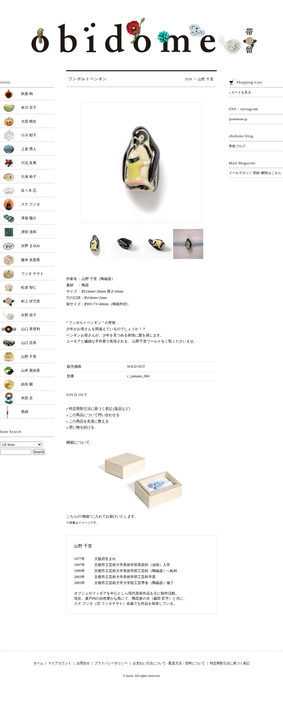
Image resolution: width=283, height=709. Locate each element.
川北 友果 (28, 163)
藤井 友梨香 (30, 260)
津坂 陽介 (28, 218)
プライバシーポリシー (111, 663)
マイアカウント (59, 663)
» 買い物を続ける (80, 427)
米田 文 (27, 398)
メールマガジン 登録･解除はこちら (255, 173)
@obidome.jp (238, 119)
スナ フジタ (30, 204)
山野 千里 (206, 79)
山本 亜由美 (30, 370)
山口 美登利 (30, 329)
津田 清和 (28, 232)
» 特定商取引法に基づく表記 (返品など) (98, 408)
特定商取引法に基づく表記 (230, 663)
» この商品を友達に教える (87, 421)
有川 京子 (28, 107)
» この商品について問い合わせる (93, 415)
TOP (188, 79)
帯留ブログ (237, 146)
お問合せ (83, 663)
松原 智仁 (28, 287)
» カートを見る (240, 92)
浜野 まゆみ (30, 246)
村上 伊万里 (30, 301)
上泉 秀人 (28, 149)
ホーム (38, 663)
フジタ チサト (32, 274)
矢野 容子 (28, 315)
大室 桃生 (28, 121)
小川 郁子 (28, 135)
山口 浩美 (28, 343)
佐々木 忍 (28, 190)
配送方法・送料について (187, 663)
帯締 (24, 412)
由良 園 (27, 384)
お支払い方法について (149, 663)
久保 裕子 (28, 177)
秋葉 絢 (27, 94)
